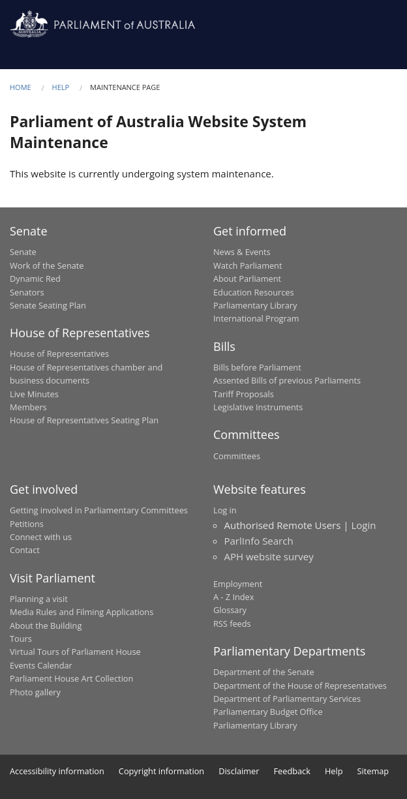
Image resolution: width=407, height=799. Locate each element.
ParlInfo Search (259, 540)
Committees (236, 456)
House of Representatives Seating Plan (84, 420)
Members (28, 407)
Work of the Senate (47, 265)
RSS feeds (232, 623)
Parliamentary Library (255, 305)
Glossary (230, 610)
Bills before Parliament (257, 367)
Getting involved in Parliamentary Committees (99, 510)
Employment (237, 584)
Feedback (292, 771)
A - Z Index (233, 597)
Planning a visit (39, 599)
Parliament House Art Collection (71, 678)
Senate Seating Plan (48, 305)
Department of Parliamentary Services (287, 698)
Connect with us (41, 537)
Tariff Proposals (243, 394)
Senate (23, 252)
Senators (27, 292)
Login (363, 525)
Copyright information (161, 771)
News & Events (242, 252)
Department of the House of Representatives (300, 685)
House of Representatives (59, 353)
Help (61, 87)
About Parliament (247, 278)
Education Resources (253, 292)
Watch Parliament (247, 265)
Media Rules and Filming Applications (81, 612)
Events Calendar (41, 665)
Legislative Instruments (258, 407)
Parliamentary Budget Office (268, 711)
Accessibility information (57, 771)
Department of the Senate (263, 672)
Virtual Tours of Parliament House (75, 651)
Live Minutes (34, 394)
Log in (225, 510)
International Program (256, 318)
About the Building (46, 625)
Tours (21, 638)
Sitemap (373, 771)
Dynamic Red (35, 278)
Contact (25, 550)
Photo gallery (35, 692)
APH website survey (269, 556)
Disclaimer (239, 771)
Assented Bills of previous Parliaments (287, 380)
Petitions (27, 524)
